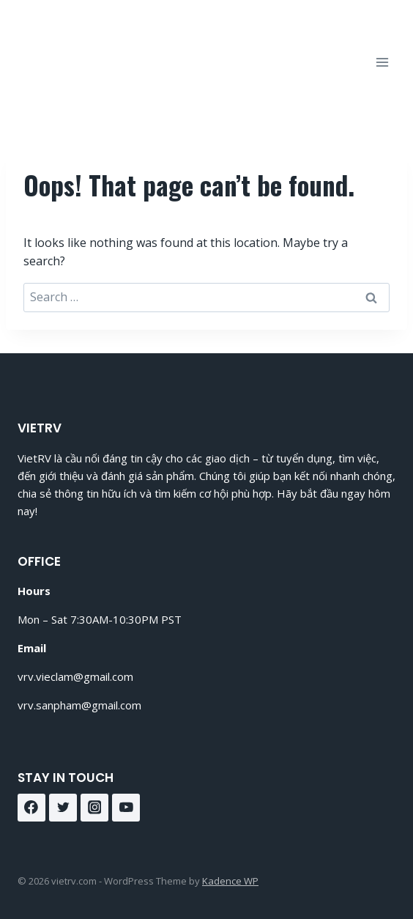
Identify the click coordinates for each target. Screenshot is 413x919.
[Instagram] (94, 808)
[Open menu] (381, 62)
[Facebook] (31, 808)
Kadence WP (230, 880)
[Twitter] (63, 808)
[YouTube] (126, 808)
